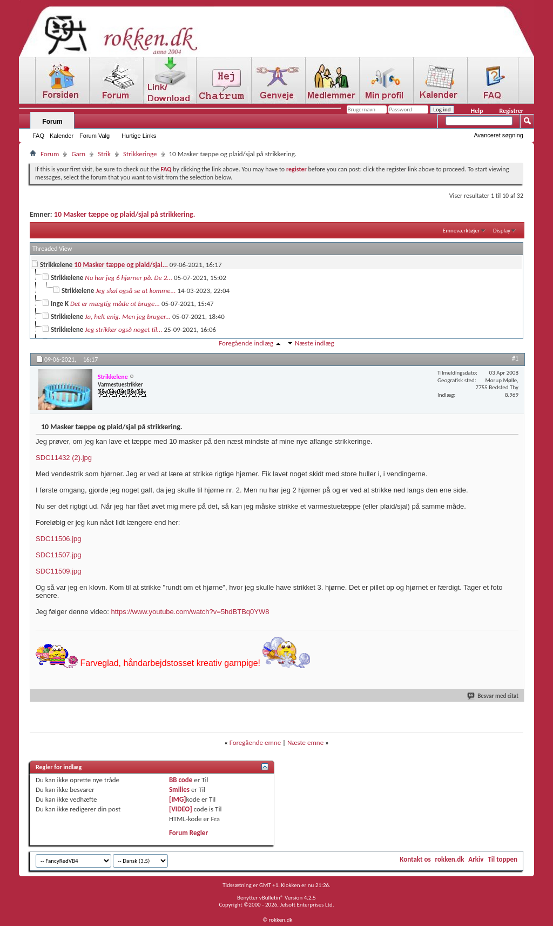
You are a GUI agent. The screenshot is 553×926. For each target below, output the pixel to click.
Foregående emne (255, 742)
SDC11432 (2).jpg (64, 458)
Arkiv (475, 859)
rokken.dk (449, 859)
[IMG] (177, 799)
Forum (52, 121)
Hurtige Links (139, 135)
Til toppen (502, 859)
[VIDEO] (180, 809)
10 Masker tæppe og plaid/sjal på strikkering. (124, 214)
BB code (180, 780)
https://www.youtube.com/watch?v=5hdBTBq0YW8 (190, 612)
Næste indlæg (314, 343)
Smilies (179, 789)
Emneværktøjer (461, 230)
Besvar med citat (493, 696)
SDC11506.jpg (59, 539)
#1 (515, 358)
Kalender (61, 135)
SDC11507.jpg (59, 555)
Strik (104, 154)
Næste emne (305, 742)
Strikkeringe (140, 154)
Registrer (511, 111)
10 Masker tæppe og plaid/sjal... (121, 265)
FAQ (38, 135)
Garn (78, 154)
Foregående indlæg (246, 343)
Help (476, 111)
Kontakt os (415, 859)
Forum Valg (94, 135)
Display (501, 230)
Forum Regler (188, 833)
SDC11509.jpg (59, 571)
